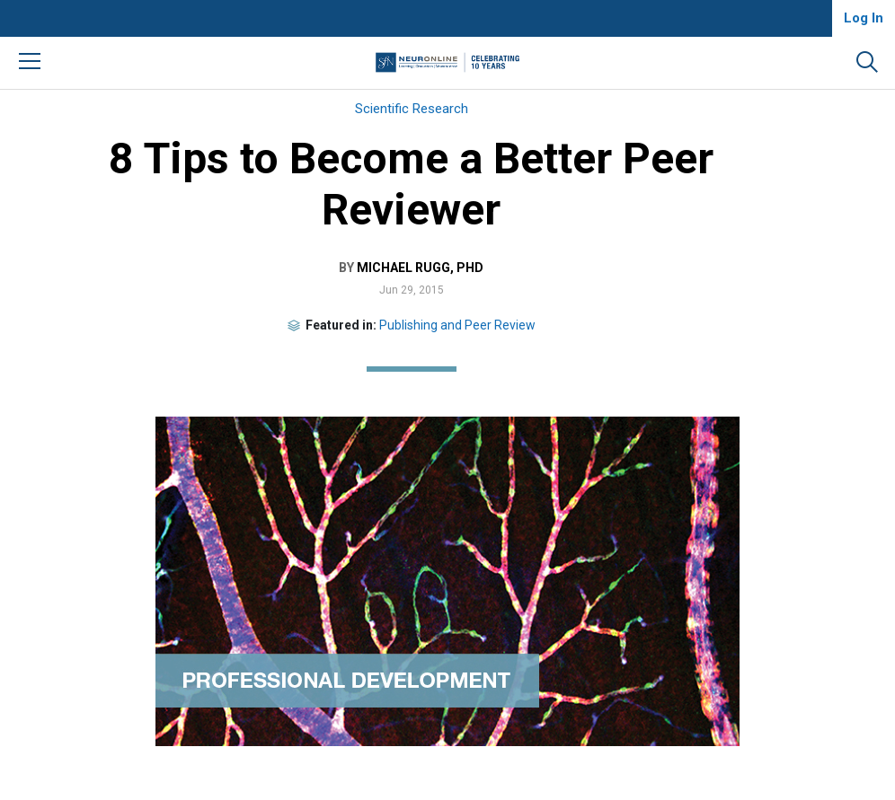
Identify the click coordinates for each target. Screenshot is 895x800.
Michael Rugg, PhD (420, 267)
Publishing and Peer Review (457, 325)
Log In (863, 18)
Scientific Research (411, 109)
